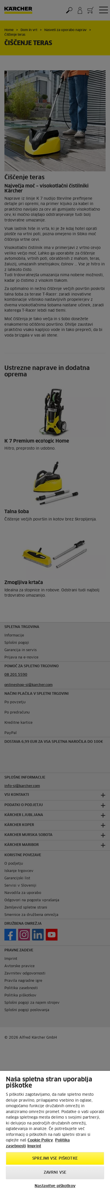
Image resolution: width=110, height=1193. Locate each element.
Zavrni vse (55, 1173)
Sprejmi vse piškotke (55, 1158)
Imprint (34, 1146)
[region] (55, 1132)
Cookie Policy (40, 1140)
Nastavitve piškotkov (55, 1186)
